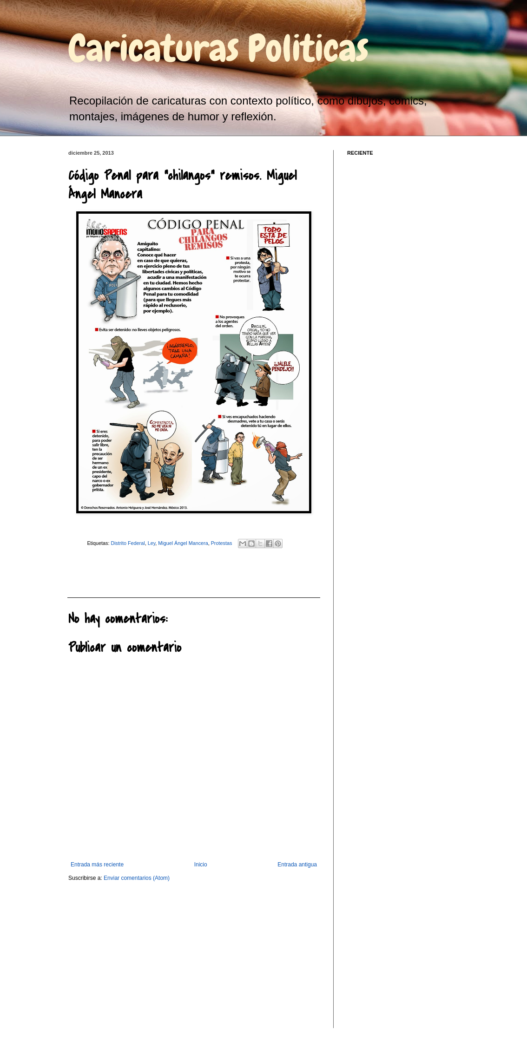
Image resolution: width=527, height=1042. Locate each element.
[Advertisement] (118, 572)
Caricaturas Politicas (218, 48)
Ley (152, 543)
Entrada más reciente (97, 864)
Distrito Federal (128, 543)
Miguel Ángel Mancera (183, 543)
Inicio (200, 864)
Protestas (221, 543)
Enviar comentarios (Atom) (137, 878)
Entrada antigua (297, 864)
